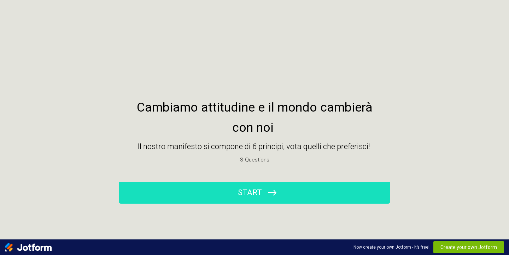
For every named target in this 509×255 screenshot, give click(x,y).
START (250, 192)
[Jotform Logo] (28, 247)
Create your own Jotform (468, 247)
